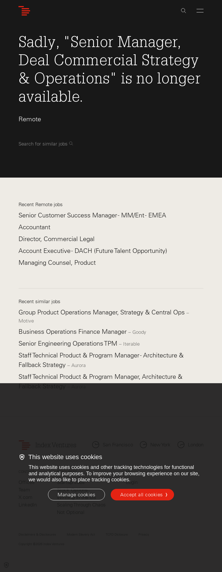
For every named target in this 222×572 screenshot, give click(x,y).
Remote (29, 119)
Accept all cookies (141, 495)
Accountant (34, 227)
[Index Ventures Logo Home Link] (24, 11)
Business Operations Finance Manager (73, 332)
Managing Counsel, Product (57, 263)
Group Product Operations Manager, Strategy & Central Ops (102, 312)
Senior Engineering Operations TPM (68, 343)
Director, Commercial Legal (56, 239)
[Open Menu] (200, 10)
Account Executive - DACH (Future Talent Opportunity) (92, 251)
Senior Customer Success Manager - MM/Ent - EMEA (92, 215)
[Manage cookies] (76, 494)
